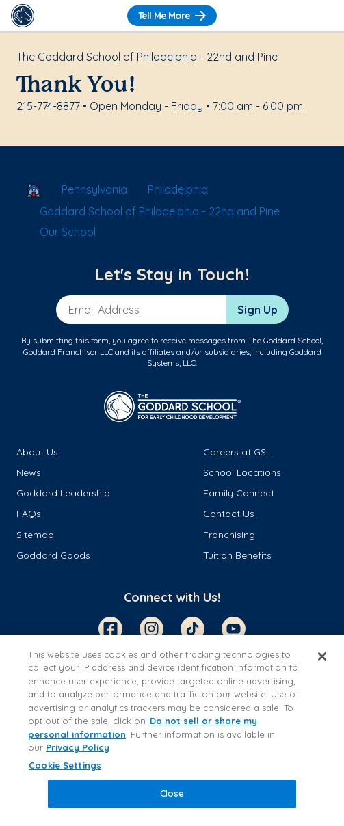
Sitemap (35, 535)
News (28, 472)
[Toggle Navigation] (321, 15)
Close (172, 793)
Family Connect (238, 493)
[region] (172, 730)
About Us (37, 452)
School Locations (242, 472)
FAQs (28, 513)
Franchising (229, 535)
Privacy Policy (77, 747)
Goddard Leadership (63, 493)
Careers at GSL (237, 452)
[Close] (322, 656)
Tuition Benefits (237, 555)
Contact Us (228, 513)
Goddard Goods (53, 555)
